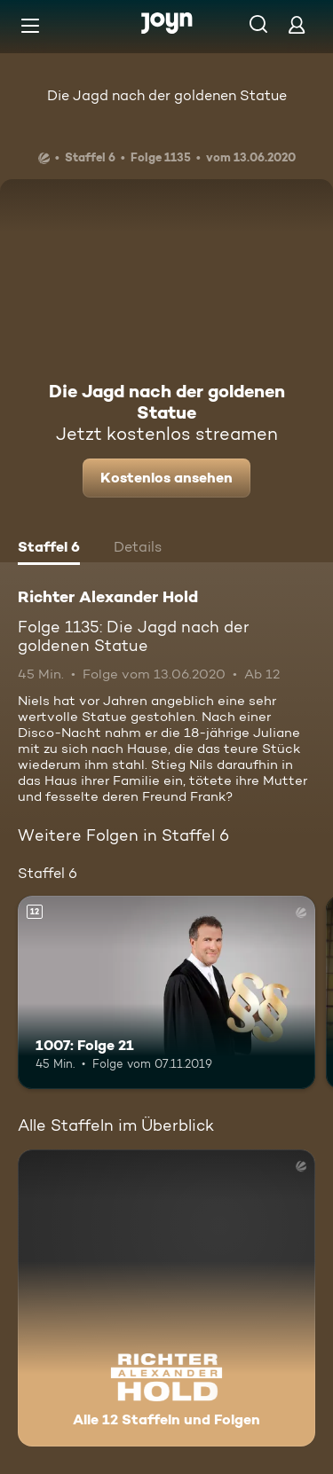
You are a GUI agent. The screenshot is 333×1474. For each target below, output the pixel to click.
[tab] (48, 549)
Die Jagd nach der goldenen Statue (167, 95)
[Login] (296, 24)
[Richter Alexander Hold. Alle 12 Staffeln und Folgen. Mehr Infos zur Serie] (166, 1298)
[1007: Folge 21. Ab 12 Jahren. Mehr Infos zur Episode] (166, 992)
